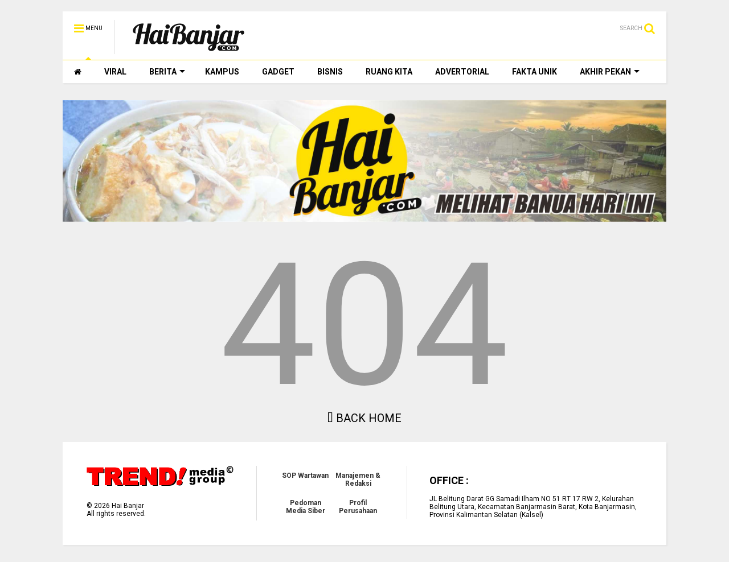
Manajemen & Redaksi (357, 479)
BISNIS (330, 71)
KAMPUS (222, 71)
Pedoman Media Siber (305, 507)
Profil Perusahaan (358, 507)
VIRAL (115, 71)
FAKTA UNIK (534, 71)
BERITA (167, 71)
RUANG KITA (389, 71)
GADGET (278, 71)
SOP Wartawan (305, 476)
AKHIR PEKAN (610, 71)
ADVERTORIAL (462, 71)
